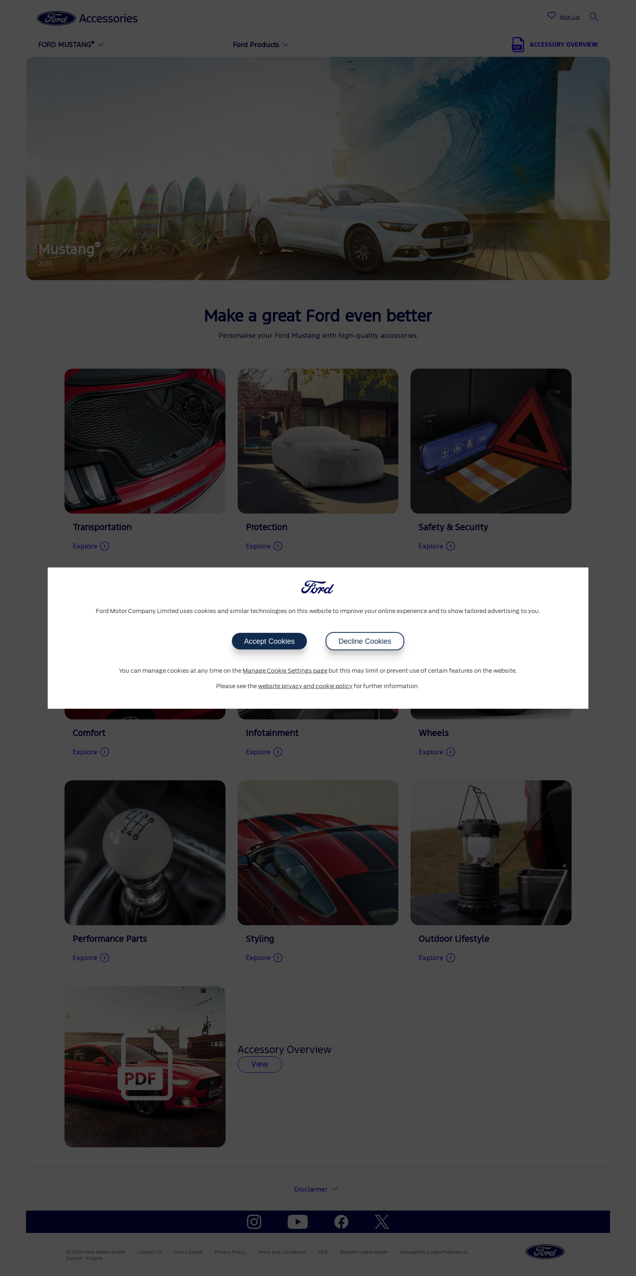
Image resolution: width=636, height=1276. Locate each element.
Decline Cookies (364, 641)
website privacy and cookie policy (305, 686)
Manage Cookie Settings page (285, 671)
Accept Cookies (269, 641)
